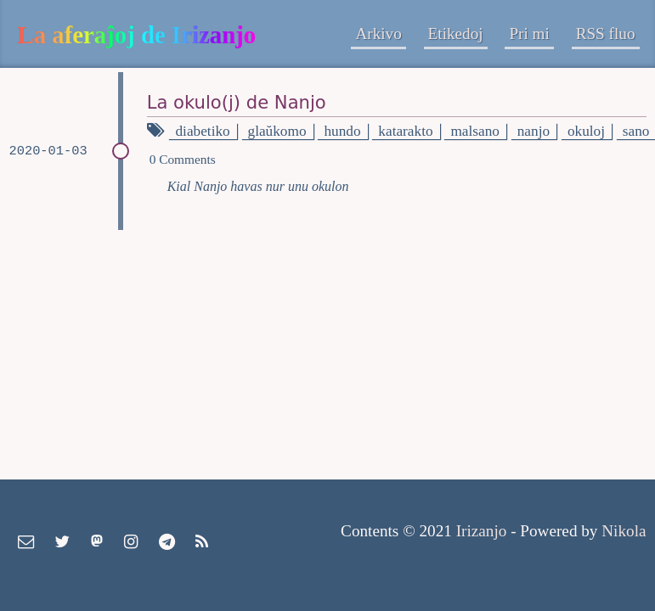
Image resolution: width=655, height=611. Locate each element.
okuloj (586, 131)
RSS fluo (605, 33)
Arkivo (378, 33)
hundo (342, 131)
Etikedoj (455, 33)
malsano (475, 131)
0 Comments (183, 159)
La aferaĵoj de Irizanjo (137, 34)
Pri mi (529, 33)
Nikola (623, 531)
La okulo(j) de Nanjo (236, 102)
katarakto (405, 131)
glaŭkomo (277, 131)
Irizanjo (481, 531)
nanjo (533, 131)
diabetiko (202, 131)
